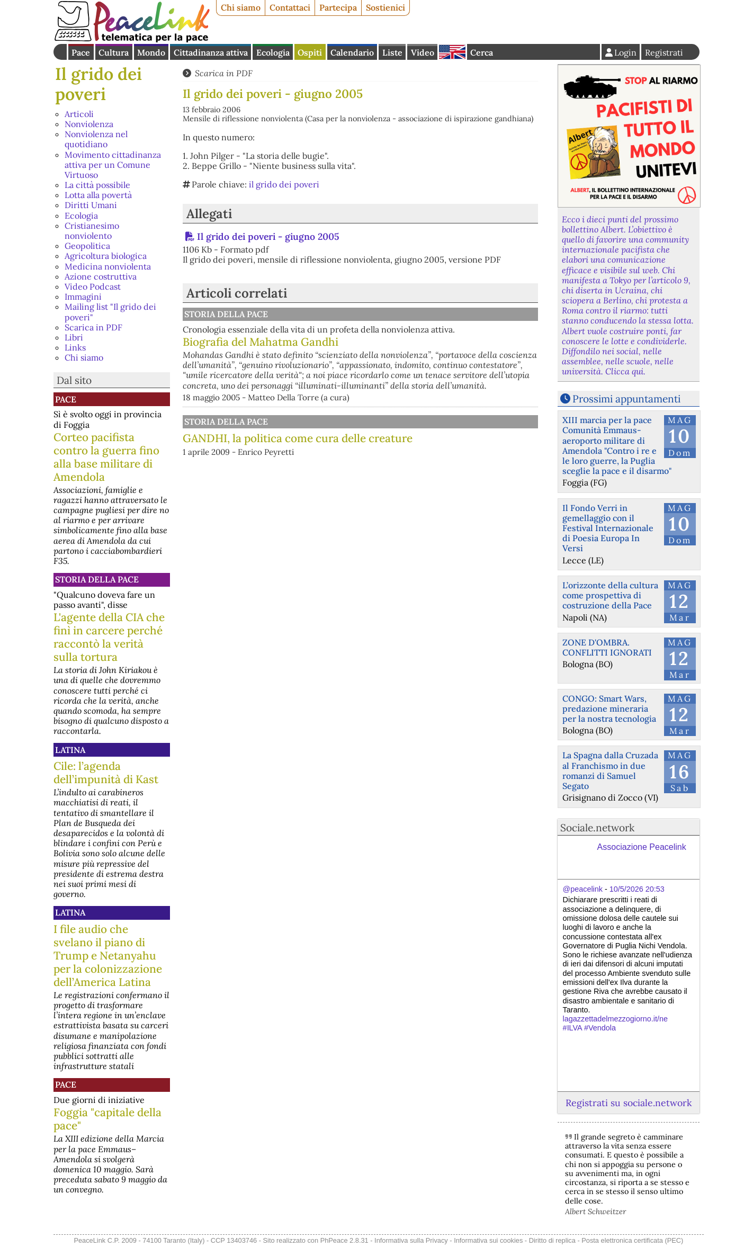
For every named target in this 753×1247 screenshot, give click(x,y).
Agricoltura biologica (106, 255)
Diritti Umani (91, 205)
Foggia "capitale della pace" (107, 1119)
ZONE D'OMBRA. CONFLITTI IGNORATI (607, 647)
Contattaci (290, 7)
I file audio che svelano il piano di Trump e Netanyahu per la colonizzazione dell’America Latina (107, 955)
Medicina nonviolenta (108, 266)
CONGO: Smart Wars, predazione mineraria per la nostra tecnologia (609, 708)
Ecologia (273, 52)
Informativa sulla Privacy (411, 1240)
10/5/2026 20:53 (637, 889)
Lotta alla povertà (98, 195)
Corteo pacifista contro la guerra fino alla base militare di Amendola (106, 457)
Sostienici (385, 7)
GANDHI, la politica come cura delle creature (298, 438)
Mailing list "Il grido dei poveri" (110, 311)
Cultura (113, 52)
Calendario (352, 52)
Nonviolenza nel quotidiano (96, 139)
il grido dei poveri (284, 184)
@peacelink (583, 889)
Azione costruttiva (101, 276)
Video (422, 52)
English (452, 52)
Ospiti (310, 52)
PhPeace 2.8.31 (344, 1240)
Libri (74, 337)
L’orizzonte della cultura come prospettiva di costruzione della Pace (610, 595)
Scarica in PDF (93, 327)
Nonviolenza (89, 124)
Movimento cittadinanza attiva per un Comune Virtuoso (113, 164)
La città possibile (97, 185)
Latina (70, 749)
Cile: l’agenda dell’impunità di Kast (105, 772)
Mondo (151, 52)
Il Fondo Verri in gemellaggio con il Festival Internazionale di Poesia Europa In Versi (607, 528)
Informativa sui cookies (488, 1240)
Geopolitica (87, 245)
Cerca (481, 52)
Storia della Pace (97, 579)
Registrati (664, 52)
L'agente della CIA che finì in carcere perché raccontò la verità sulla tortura (109, 637)
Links (75, 347)
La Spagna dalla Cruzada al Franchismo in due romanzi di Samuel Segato (610, 770)
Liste (392, 52)
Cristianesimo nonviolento (92, 230)
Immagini (83, 296)
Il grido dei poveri (98, 84)
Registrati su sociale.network (629, 1103)
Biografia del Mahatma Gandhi (260, 342)
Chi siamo (241, 7)
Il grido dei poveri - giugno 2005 (268, 236)
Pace (80, 52)
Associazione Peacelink (641, 846)
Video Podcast (93, 286)
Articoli (79, 114)
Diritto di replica (552, 1240)
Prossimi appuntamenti (626, 398)
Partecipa (338, 7)
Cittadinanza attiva (211, 52)
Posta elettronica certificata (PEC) (632, 1240)
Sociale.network (597, 827)
